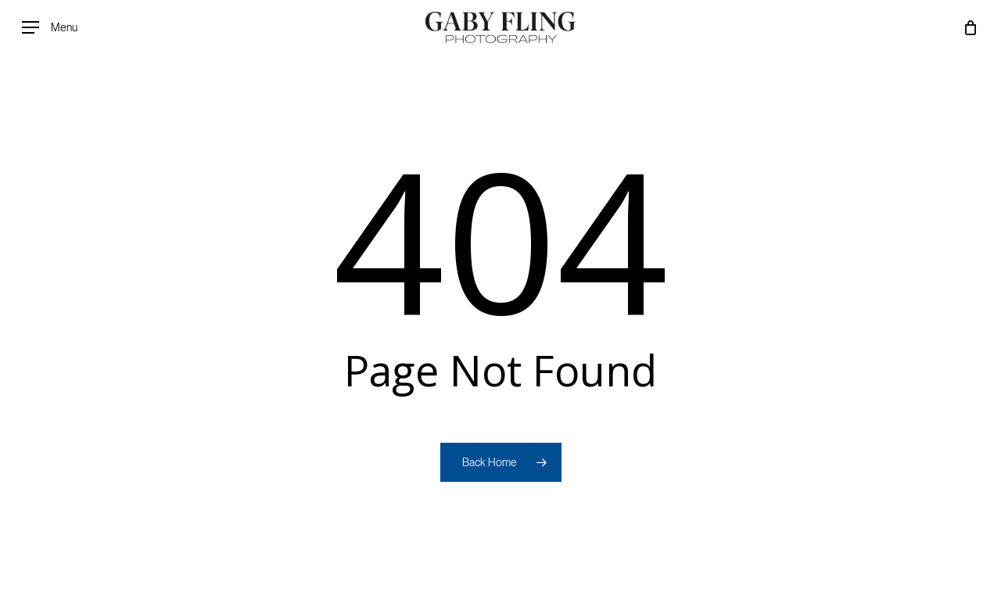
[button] (49, 28)
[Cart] (970, 27)
